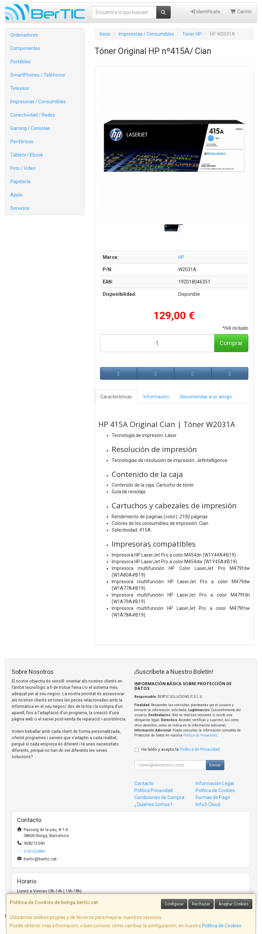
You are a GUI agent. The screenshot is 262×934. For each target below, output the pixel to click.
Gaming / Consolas (30, 128)
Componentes (25, 48)
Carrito (241, 11)
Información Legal (215, 783)
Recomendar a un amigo (206, 396)
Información (156, 396)
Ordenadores (24, 35)
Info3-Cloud (208, 804)
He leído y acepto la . (181, 749)
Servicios (19, 208)
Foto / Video (23, 168)
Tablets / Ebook (26, 155)
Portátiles (20, 61)
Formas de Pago (213, 797)
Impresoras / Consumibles (38, 101)
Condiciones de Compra (159, 797)
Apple (16, 195)
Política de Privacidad (200, 735)
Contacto (144, 783)
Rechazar (201, 904)
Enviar (215, 765)
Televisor (19, 88)
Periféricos (21, 141)
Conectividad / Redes (32, 115)
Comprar (231, 342)
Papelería (20, 181)
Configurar (174, 904)
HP (181, 257)
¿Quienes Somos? (153, 804)
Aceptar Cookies (233, 904)
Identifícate (205, 11)
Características (116, 396)
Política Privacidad (153, 790)
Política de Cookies (221, 925)
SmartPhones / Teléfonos (37, 75)
